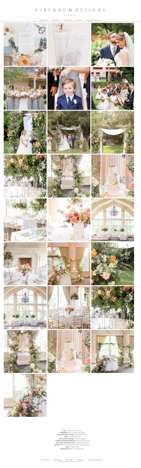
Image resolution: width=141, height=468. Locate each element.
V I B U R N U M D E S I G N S (70, 9)
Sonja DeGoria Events (81, 435)
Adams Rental (86, 445)
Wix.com (81, 461)
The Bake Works (74, 447)
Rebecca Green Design (83, 441)
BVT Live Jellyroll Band (77, 449)
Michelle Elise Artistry (82, 443)
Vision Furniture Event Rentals (69, 445)
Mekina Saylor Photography (76, 433)
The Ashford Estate (75, 437)
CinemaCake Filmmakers (74, 431)
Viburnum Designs (80, 439)
